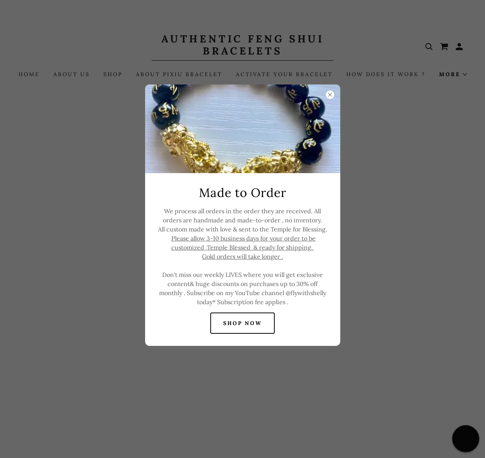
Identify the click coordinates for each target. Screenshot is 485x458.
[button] (465, 438)
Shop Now (242, 323)
